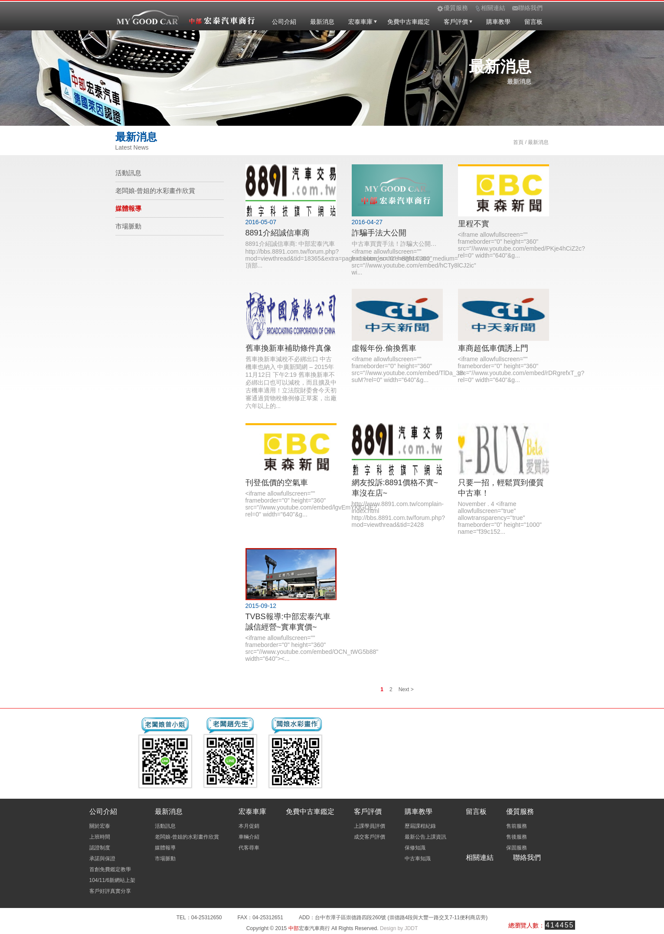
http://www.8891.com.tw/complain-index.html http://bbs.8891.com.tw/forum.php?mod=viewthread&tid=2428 (398, 514)
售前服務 (516, 826)
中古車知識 (418, 859)
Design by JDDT (399, 928)
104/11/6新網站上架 (112, 880)
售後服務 (516, 837)
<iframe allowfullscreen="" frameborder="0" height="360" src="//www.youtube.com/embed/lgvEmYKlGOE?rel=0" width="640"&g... (311, 504)
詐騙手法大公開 (379, 233)
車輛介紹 (249, 837)
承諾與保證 (102, 859)
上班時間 (99, 837)
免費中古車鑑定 (408, 21)
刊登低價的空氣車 (276, 482)
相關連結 (480, 857)
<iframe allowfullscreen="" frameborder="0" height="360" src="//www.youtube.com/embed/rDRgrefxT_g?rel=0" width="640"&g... (521, 369)
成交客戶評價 (369, 837)
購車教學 (498, 21)
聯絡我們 (527, 857)
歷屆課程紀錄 (420, 826)
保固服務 (516, 848)
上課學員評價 (369, 826)
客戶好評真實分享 (110, 891)
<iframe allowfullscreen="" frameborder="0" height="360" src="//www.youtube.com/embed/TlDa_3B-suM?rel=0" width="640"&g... (409, 369)
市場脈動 (128, 226)
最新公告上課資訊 (425, 837)
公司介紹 (284, 21)
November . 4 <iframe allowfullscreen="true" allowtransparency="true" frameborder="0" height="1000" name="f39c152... (500, 517)
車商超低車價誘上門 (493, 348)
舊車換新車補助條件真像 (288, 348)
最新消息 (322, 21)
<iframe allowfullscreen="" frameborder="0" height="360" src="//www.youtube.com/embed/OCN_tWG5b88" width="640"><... (312, 648)
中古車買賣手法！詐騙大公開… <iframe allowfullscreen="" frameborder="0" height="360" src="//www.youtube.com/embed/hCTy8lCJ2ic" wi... (414, 258)
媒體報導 (128, 208)
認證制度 (99, 848)
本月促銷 (249, 826)
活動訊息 (128, 172)
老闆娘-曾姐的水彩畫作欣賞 (155, 190)
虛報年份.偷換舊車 (384, 348)
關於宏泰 (99, 826)
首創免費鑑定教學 (110, 869)
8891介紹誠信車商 (277, 233)
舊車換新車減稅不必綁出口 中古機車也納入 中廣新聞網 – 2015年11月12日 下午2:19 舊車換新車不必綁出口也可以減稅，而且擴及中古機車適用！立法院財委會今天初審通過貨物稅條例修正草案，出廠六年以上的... (291, 382)
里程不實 (473, 223)
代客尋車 (249, 848)
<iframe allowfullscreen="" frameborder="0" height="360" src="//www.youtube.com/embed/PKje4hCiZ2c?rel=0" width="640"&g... (521, 245)
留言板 (533, 21)
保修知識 (415, 848)
